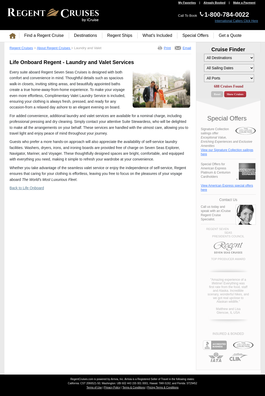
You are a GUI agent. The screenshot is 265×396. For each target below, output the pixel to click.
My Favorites (187, 2)
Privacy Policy (112, 387)
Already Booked (214, 2)
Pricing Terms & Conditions (163, 387)
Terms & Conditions (133, 387)
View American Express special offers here (227, 188)
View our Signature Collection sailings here (227, 152)
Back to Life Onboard (27, 188)
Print (167, 48)
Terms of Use (94, 387)
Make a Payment (244, 2)
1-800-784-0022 (226, 14)
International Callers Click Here (236, 21)
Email (187, 48)
